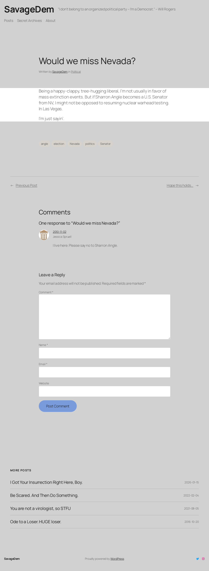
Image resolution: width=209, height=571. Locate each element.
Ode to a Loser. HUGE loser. (35, 521)
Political (76, 72)
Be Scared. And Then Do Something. (44, 495)
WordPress (117, 559)
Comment (46, 292)
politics (89, 144)
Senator (105, 144)
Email (43, 364)
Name (43, 345)
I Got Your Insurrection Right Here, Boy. (46, 482)
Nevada (75, 144)
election (59, 144)
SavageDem (29, 9)
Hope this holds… (180, 185)
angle (44, 144)
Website (44, 383)
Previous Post (26, 185)
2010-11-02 (59, 232)
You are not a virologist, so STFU (40, 508)
